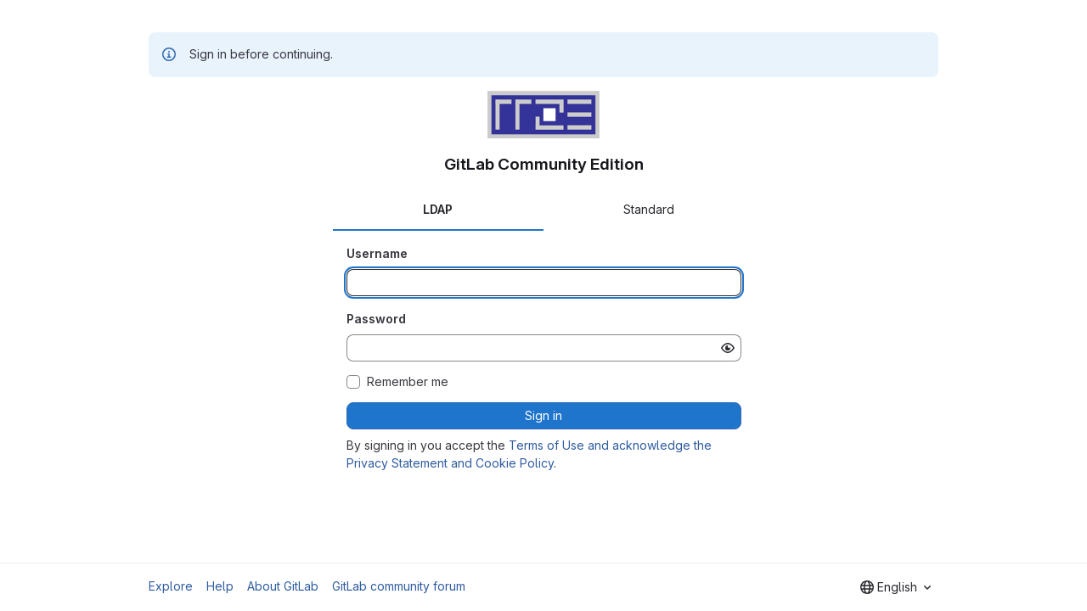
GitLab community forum (398, 586)
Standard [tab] (648, 209)
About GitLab (282, 586)
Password (376, 318)
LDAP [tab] (438, 209)
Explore (171, 586)
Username (377, 253)
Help (220, 586)
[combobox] (895, 587)
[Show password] (727, 348)
